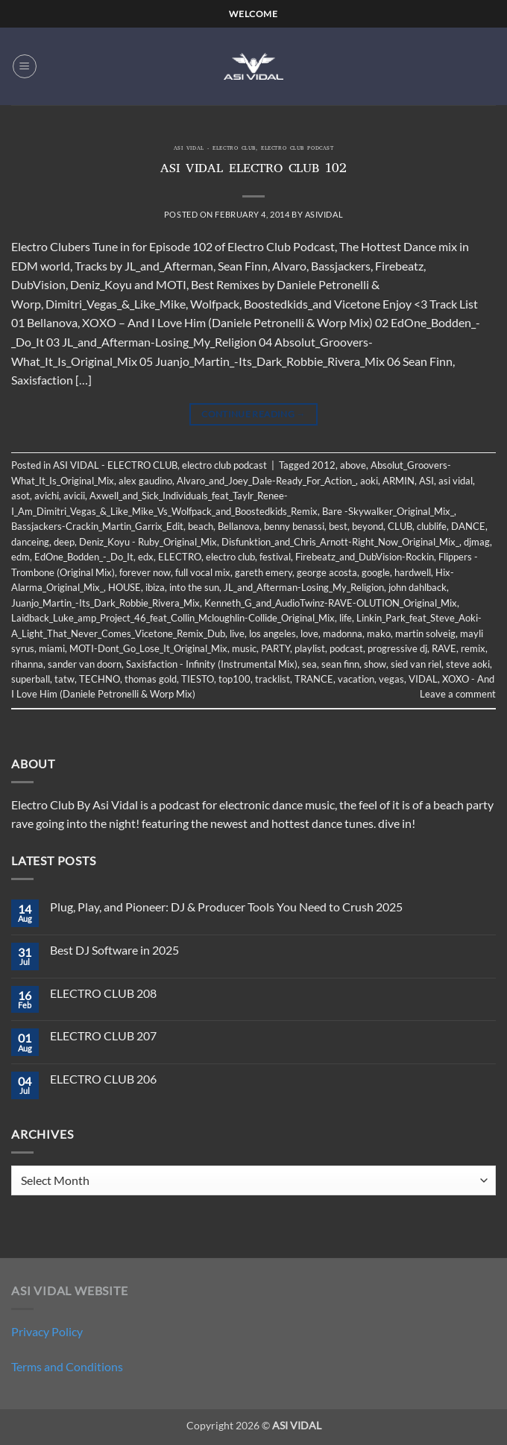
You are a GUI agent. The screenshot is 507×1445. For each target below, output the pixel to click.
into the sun (194, 587)
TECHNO (99, 679)
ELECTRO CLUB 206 (103, 1079)
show (375, 664)
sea (309, 664)
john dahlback (417, 587)
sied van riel (416, 664)
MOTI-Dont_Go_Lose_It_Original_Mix (148, 648)
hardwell (412, 572)
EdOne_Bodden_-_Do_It (83, 557)
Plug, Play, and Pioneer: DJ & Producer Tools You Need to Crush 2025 (226, 906)
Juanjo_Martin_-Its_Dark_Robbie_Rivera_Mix (105, 603)
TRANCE (314, 679)
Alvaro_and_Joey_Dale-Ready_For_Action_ (266, 481)
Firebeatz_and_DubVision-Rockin (364, 557)
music (244, 648)
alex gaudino (145, 481)
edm (20, 557)
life (345, 618)
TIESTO (197, 679)
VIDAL (423, 679)
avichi (46, 496)
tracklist (272, 679)
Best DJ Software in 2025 (114, 950)
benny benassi (294, 526)
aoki (369, 481)
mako (379, 633)
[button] (25, 66)
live (237, 633)
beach (200, 526)
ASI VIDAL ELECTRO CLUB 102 (253, 170)
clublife (432, 526)
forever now (145, 572)
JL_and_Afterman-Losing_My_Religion (304, 587)
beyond (367, 526)
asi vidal (455, 481)
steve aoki (468, 664)
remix (473, 648)
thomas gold (151, 679)
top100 (234, 679)
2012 (324, 465)
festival (275, 557)
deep (64, 542)
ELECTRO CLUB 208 (103, 993)
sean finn (340, 664)
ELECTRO (179, 557)
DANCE (468, 526)
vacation (356, 679)
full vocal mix (202, 572)
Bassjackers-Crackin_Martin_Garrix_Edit (97, 526)
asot (20, 496)
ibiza (155, 587)
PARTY (275, 648)
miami (52, 648)
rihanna (27, 664)
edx (146, 557)
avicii (74, 496)
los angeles (272, 633)
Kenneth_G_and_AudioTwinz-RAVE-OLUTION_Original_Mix (330, 603)
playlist (310, 648)
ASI (426, 481)
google (376, 572)
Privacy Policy (47, 1331)
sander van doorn (85, 664)
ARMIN (398, 481)
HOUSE (124, 587)
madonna (342, 633)
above (353, 465)
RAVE (444, 648)
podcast (346, 648)
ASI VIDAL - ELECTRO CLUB (215, 149)
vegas (391, 679)
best (338, 526)
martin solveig (425, 633)
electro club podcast (297, 149)
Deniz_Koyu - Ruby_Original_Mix (148, 542)
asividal (324, 214)
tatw (64, 679)
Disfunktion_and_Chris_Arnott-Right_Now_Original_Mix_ (340, 542)
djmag (477, 542)
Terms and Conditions (67, 1366)
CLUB (400, 526)
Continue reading (253, 414)
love (309, 633)
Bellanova (238, 526)
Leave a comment (458, 694)
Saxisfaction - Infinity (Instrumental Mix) (211, 664)
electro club (230, 557)
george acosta (327, 572)
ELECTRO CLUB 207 (103, 1035)
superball (30, 679)
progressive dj (397, 648)
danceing (30, 542)
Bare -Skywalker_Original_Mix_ (388, 511)
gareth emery (263, 572)
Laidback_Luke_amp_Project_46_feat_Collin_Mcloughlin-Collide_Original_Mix (173, 618)
